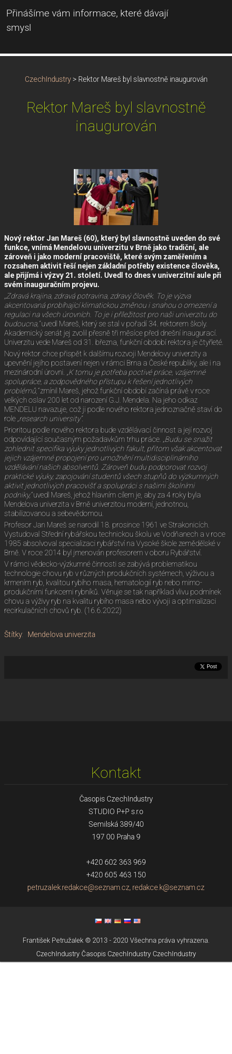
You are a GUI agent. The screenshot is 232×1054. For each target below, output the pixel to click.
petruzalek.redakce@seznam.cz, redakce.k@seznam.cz (116, 980)
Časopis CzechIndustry (116, 1047)
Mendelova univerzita (61, 727)
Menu (208, 19)
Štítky (13, 727)
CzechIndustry (48, 171)
